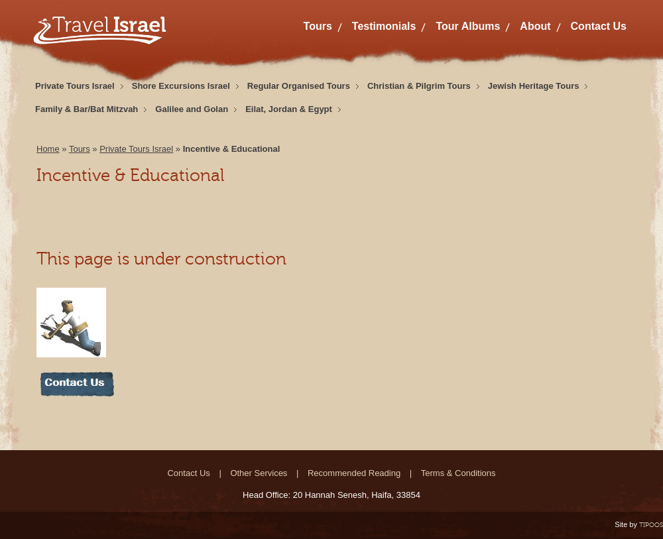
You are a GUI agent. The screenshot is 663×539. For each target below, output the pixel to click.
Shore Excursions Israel (181, 86)
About (535, 26)
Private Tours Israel (75, 86)
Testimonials (384, 26)
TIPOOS (651, 524)
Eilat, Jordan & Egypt (288, 109)
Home (48, 149)
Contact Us (599, 26)
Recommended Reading (354, 473)
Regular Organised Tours (298, 86)
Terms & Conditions (458, 473)
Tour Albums (468, 26)
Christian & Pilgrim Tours (419, 86)
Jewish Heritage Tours (533, 86)
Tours (318, 26)
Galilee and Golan (191, 109)
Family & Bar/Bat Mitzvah (86, 109)
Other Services (258, 473)
